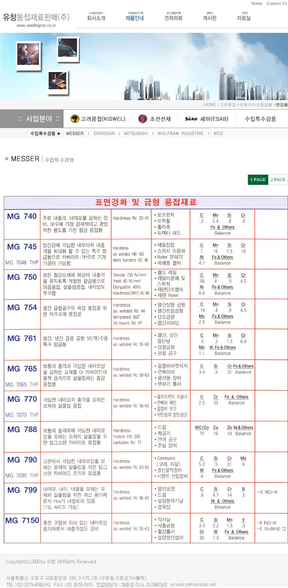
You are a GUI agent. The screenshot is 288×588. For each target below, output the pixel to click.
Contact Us (277, 3)
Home (259, 3)
